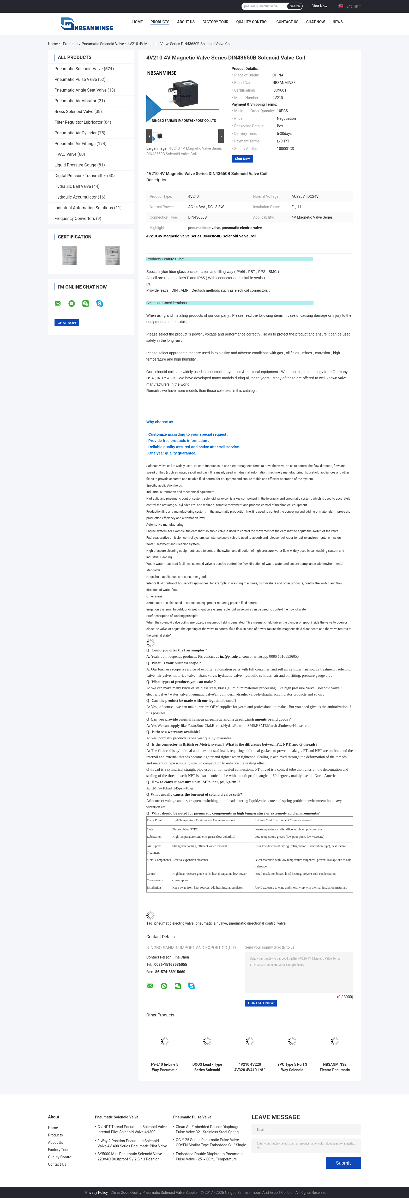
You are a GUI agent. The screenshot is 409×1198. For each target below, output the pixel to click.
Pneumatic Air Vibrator (76, 100)
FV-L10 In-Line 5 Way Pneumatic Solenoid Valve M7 (164, 1067)
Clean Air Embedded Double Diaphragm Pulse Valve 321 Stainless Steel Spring (208, 1129)
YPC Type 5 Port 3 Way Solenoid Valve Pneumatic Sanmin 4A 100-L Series (292, 1067)
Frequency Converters (75, 218)
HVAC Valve (65, 154)
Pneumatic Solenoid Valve (103, 44)
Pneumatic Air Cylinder (76, 132)
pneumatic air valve (211, 923)
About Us (186, 22)
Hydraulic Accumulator (76, 197)
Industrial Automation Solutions (84, 207)
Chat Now (319, 6)
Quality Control (252, 22)
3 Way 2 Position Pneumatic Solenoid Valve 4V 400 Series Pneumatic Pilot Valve (132, 1143)
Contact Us (287, 22)
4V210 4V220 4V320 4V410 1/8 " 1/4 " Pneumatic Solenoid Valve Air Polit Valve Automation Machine (249, 1067)
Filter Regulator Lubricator (79, 122)
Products (160, 22)
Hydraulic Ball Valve (73, 186)
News (338, 22)
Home (138, 22)
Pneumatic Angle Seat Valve (80, 90)
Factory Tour (215, 22)
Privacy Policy (96, 1192)
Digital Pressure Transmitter (80, 175)
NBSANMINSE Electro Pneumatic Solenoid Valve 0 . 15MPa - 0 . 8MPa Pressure (335, 1067)
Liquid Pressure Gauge (75, 165)
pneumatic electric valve (174, 923)
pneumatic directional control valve (257, 923)
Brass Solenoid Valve (74, 111)
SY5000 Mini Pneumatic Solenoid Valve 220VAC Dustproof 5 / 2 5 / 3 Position (130, 1156)
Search (295, 6)
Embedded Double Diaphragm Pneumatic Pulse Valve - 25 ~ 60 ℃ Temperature (209, 1156)
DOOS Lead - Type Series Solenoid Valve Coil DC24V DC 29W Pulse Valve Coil (207, 1067)
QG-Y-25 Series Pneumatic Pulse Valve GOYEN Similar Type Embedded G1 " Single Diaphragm (211, 1143)
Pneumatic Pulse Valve (76, 79)
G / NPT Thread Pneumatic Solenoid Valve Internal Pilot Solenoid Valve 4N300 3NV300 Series (132, 1130)
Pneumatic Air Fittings (75, 143)
